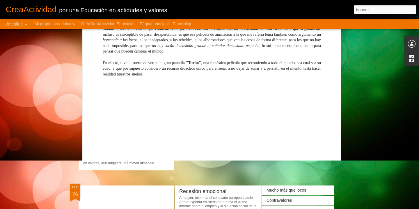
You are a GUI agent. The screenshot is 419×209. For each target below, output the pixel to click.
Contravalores (279, 200)
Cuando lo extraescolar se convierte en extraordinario (166, 135)
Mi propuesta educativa (56, 23)
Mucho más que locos (286, 190)
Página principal (154, 23)
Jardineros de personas (206, 119)
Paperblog (182, 23)
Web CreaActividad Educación (108, 23)
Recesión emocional (202, 191)
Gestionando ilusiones (287, 113)
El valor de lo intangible (288, 134)
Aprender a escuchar (285, 124)
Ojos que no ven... (283, 144)
